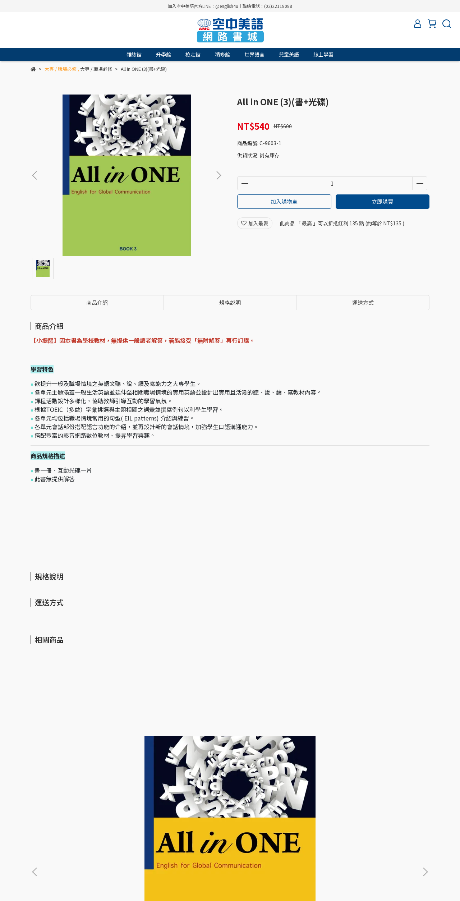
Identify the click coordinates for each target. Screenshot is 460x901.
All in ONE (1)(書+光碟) (75, 742)
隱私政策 (98, 822)
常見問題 (156, 822)
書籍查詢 (213, 822)
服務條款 (69, 822)
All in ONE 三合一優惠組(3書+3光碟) (276, 746)
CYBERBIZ (195, 882)
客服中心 (184, 822)
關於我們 (41, 822)
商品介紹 (97, 302)
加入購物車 (284, 201)
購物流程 (127, 822)
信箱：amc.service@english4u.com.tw (76, 855)
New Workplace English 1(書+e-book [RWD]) (373, 746)
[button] (218, 175)
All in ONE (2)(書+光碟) (172, 742)
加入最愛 (254, 223)
